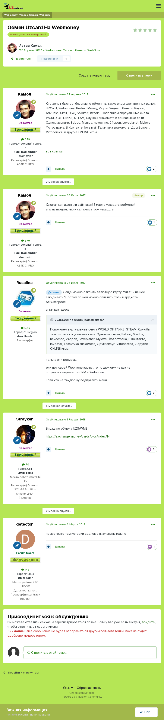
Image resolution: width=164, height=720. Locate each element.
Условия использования (34, 714)
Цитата (60, 169)
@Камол (54, 292)
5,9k (25, 328)
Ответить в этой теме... (47, 652)
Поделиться (21, 58)
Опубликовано (67, 94)
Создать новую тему (94, 75)
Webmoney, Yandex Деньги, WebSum (72, 50)
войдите (148, 622)
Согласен (149, 712)
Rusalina (24, 282)
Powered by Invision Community (82, 696)
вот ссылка (54, 151)
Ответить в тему (139, 75)
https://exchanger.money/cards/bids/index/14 (78, 436)
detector (24, 524)
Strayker (24, 419)
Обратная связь (89, 688)
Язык (68, 688)
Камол (36, 45)
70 (25, 464)
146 (25, 569)
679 (25, 139)
